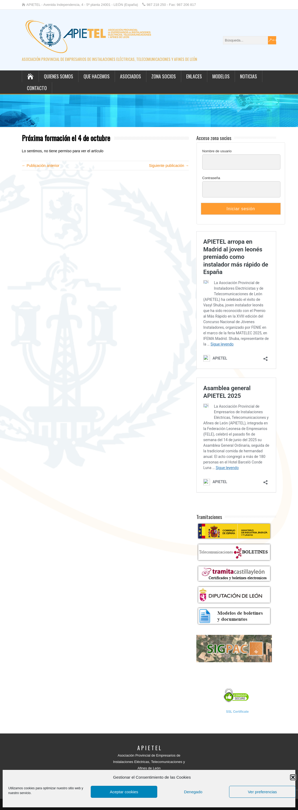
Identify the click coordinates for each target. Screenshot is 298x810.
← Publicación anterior (40, 165)
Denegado (193, 792)
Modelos (221, 76)
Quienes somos (58, 76)
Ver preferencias (262, 792)
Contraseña (211, 178)
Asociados (130, 76)
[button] (293, 777)
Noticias (248, 76)
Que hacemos (97, 76)
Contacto (37, 88)
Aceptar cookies (124, 792)
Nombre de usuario (217, 151)
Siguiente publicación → (169, 165)
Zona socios (163, 76)
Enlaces (194, 76)
